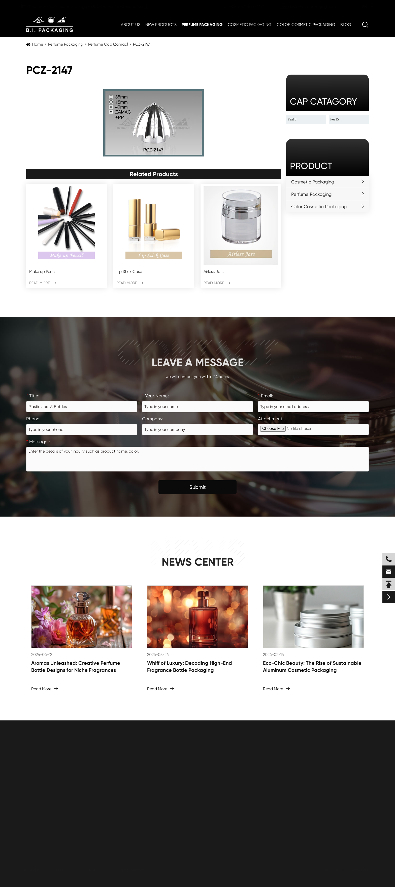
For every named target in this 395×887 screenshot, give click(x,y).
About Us (130, 24)
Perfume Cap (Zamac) (108, 44)
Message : (38, 441)
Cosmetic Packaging (250, 24)
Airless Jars (213, 271)
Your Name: (155, 395)
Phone (33, 418)
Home (37, 44)
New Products (161, 24)
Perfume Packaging (202, 24)
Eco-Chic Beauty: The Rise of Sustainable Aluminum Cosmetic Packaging (312, 666)
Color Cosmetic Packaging (306, 24)
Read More (42, 283)
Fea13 (292, 119)
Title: (32, 395)
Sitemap (331, 870)
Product (311, 166)
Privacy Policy (358, 870)
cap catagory (323, 101)
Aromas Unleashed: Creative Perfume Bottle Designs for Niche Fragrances (75, 666)
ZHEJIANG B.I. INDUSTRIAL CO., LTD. (78, 870)
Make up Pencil (42, 271)
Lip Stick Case (129, 271)
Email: (265, 395)
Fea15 (334, 119)
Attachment (270, 418)
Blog (345, 24)
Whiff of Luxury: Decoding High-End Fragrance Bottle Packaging (189, 666)
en (359, 6)
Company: (152, 418)
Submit (197, 487)
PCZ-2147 (141, 44)
